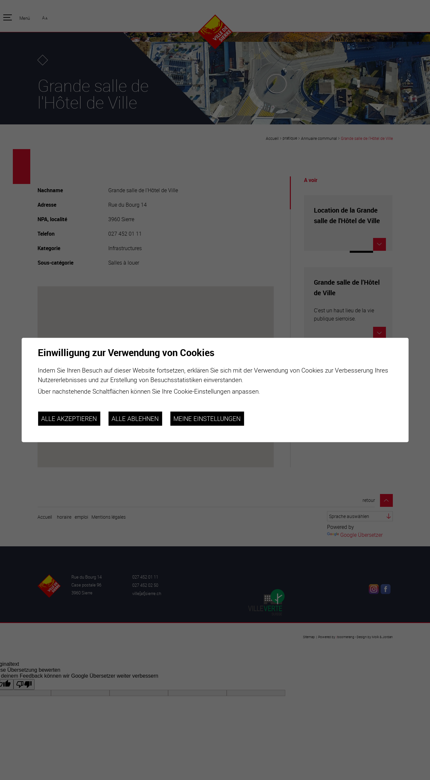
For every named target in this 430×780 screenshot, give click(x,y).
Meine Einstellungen (206, 418)
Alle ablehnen (135, 418)
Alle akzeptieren (69, 418)
